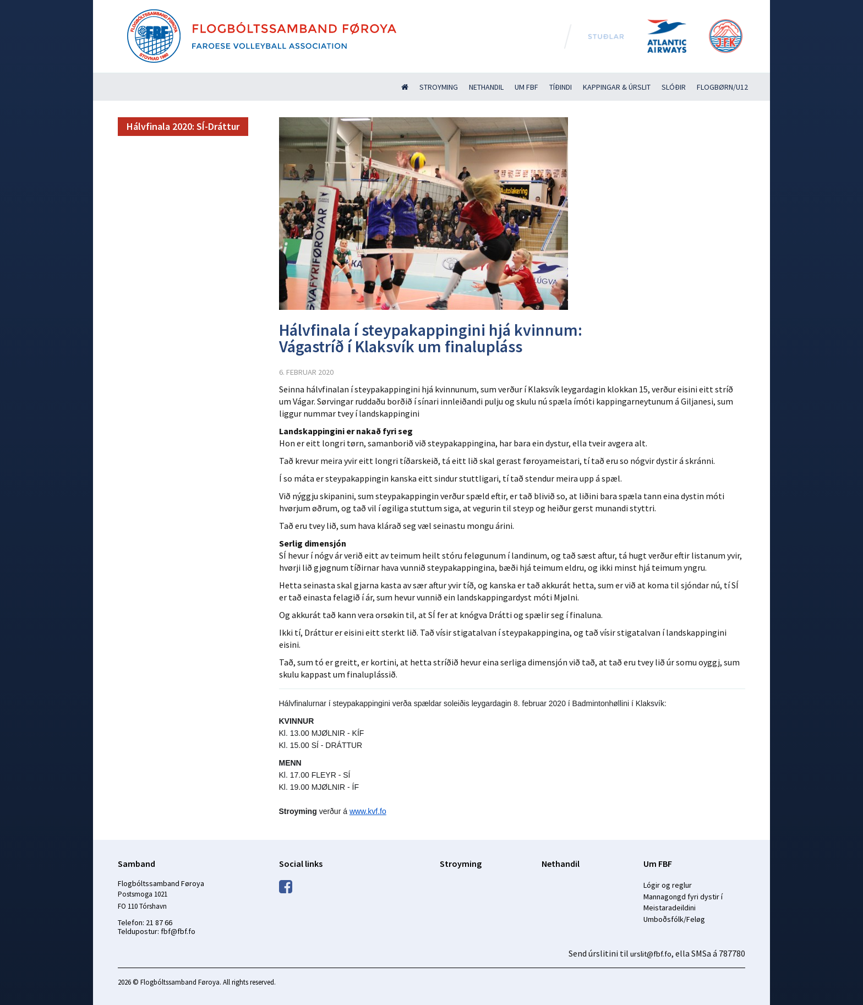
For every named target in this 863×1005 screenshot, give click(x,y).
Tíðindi (560, 87)
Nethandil (486, 87)
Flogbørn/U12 (722, 87)
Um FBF (526, 87)
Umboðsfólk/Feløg (674, 919)
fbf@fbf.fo (178, 931)
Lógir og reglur (667, 885)
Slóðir (674, 87)
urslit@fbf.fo (650, 954)
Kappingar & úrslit (617, 87)
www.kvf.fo (367, 811)
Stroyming (438, 87)
